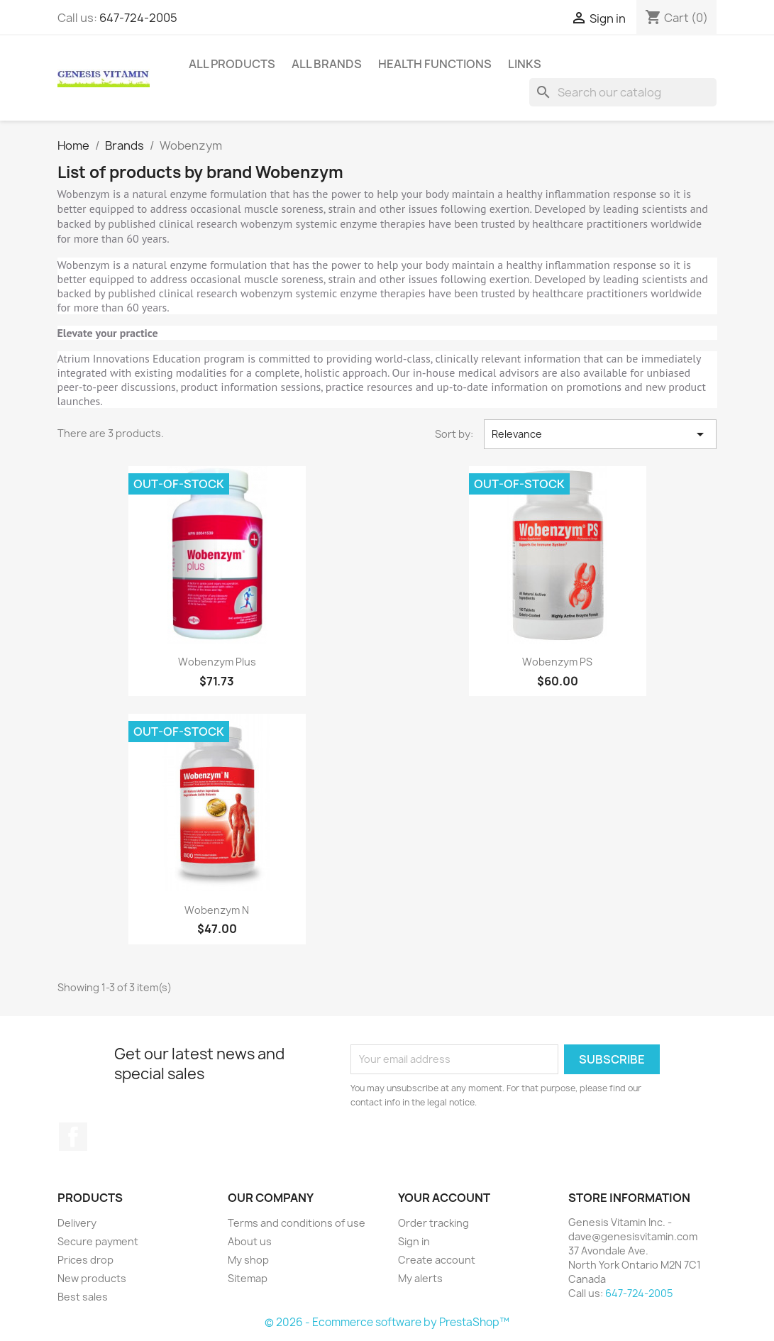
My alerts (420, 1278)
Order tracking (433, 1223)
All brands (327, 64)
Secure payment (97, 1241)
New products (91, 1278)
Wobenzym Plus (217, 661)
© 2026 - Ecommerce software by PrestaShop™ (387, 1322)
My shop (248, 1259)
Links (524, 64)
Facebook (73, 1136)
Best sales (82, 1296)
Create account (436, 1259)
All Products (232, 64)
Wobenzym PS (557, 661)
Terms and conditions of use (296, 1223)
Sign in (414, 1241)
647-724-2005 (138, 18)
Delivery (76, 1223)
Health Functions (435, 64)
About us (250, 1241)
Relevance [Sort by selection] (600, 434)
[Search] (623, 92)
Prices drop (85, 1259)
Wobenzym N (216, 910)
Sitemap (247, 1278)
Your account (444, 1197)
